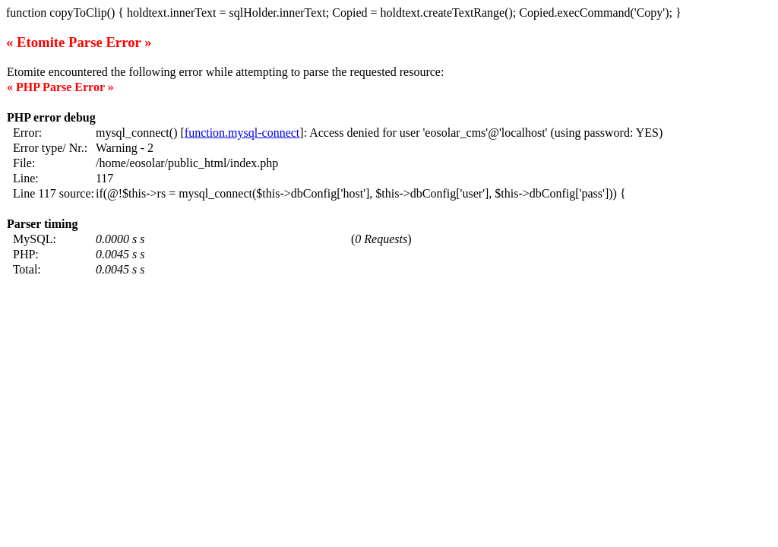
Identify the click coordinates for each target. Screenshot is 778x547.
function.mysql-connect (242, 132)
